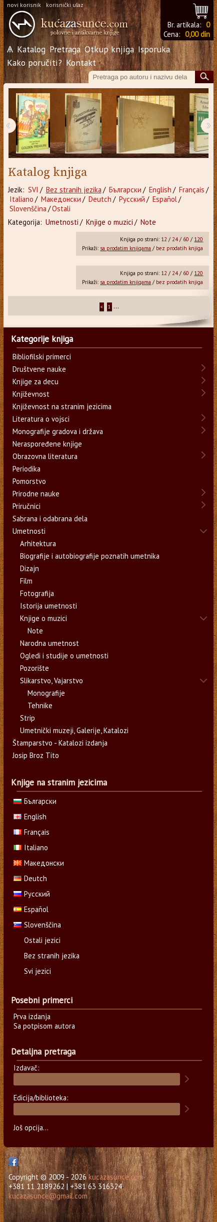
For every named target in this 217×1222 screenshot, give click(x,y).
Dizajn (29, 568)
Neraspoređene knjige (47, 444)
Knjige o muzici (109, 222)
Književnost (31, 394)
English (160, 189)
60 (186, 239)
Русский (132, 199)
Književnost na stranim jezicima (62, 406)
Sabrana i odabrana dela (50, 518)
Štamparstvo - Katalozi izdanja (60, 743)
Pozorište (34, 668)
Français (191, 189)
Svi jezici (37, 971)
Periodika (26, 468)
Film (26, 581)
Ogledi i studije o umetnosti (64, 655)
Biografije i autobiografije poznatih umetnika (90, 556)
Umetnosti (62, 222)
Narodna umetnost (49, 643)
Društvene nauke (39, 369)
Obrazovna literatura (45, 456)
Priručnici (26, 506)
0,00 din (197, 34)
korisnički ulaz (65, 4)
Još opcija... (31, 1127)
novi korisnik (24, 4)
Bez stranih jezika (74, 189)
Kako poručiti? (34, 62)
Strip (27, 718)
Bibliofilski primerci (41, 356)
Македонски (61, 199)
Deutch (100, 199)
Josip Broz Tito (35, 755)
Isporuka (154, 49)
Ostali (61, 208)
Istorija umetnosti (48, 606)
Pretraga (65, 49)
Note (148, 222)
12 (164, 239)
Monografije (46, 693)
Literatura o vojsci (41, 419)
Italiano (22, 199)
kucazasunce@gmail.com (48, 1196)
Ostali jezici (42, 940)
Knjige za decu (35, 381)
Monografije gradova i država (57, 431)
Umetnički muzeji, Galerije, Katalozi (74, 730)
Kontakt (81, 62)
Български (125, 189)
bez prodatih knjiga (179, 248)
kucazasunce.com (116, 1177)
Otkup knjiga (109, 49)
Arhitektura (38, 543)
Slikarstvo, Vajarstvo (51, 680)
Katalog (31, 49)
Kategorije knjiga (42, 338)
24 (175, 239)
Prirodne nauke (36, 493)
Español (164, 199)
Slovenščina (28, 208)
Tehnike (40, 705)
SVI (33, 189)
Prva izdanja (32, 1016)
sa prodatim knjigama (125, 248)
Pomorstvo (29, 481)
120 (198, 239)
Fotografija (37, 593)
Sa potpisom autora (44, 1026)
